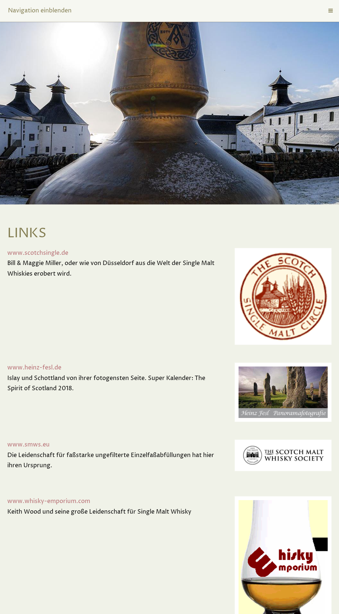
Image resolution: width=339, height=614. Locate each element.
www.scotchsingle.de (37, 253)
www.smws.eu (28, 445)
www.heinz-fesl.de (34, 368)
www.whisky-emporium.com (48, 501)
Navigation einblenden (40, 11)
